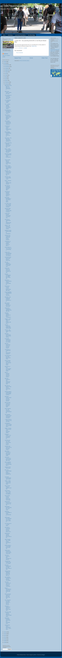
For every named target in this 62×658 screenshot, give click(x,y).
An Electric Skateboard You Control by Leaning (7, 340)
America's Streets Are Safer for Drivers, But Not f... (8, 608)
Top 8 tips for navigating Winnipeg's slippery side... (7, 187)
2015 (5, 63)
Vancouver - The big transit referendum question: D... (8, 139)
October (7, 68)
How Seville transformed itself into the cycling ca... (8, 123)
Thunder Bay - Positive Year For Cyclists (8, 562)
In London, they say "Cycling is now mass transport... (8, 205)
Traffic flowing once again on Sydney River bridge (8, 167)
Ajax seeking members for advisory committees (8, 579)
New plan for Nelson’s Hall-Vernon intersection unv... (8, 387)
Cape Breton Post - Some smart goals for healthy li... (8, 492)
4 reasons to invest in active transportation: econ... (8, 128)
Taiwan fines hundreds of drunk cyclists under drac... (8, 552)
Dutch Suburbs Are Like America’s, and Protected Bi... (8, 410)
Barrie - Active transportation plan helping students (8, 150)
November (7, 66)
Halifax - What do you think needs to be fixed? (8, 482)
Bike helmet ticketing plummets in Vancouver (8, 305)
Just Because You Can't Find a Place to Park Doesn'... (8, 442)
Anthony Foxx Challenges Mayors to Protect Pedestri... (7, 237)
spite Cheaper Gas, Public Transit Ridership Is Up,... (8, 541)
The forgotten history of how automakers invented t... (8, 416)
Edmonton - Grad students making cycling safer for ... (8, 282)
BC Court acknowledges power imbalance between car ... (8, 472)
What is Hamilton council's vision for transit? (7, 374)
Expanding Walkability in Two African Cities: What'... (8, 199)
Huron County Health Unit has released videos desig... (8, 362)
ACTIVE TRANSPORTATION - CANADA (21, 6)
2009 (5, 640)
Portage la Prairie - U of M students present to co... (8, 436)
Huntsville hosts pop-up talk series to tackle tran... (8, 259)
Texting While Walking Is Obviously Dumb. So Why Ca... (7, 573)
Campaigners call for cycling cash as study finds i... (8, 425)
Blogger (43, 654)
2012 (5, 635)
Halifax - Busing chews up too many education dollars (8, 430)
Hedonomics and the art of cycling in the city (8, 503)
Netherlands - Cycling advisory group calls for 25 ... (8, 535)
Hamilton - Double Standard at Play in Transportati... (8, 315)
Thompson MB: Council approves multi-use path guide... (8, 614)
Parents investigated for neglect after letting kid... (8, 276)
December (7, 64)
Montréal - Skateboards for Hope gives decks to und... (8, 567)
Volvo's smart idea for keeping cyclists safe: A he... (8, 162)
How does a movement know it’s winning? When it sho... (8, 529)
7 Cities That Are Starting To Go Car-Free (8, 420)
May (6, 76)
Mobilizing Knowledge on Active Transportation (8, 513)
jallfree (35, 654)
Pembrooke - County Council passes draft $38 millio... (8, 288)
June (6, 75)
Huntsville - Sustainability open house (8, 478)
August (6, 71)
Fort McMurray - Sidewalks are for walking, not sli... (8, 112)
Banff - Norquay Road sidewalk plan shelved (8, 182)
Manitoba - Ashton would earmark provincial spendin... (8, 398)
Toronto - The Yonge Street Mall (8, 330)
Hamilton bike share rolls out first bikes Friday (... (8, 448)
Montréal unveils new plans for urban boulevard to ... (8, 156)
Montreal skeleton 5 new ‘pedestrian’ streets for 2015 (7, 381)
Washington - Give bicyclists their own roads (8, 508)
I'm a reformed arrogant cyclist (8, 101)
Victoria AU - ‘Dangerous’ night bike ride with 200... (8, 309)
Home (4, 35)
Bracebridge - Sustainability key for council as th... (8, 134)
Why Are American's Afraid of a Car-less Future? (7, 345)
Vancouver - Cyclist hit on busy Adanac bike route (8, 459)
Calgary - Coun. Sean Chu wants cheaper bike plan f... (8, 321)
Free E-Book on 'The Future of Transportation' (8, 249)
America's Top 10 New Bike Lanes (8, 177)
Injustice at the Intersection (8, 468)
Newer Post (18, 58)
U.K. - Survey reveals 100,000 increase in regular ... (7, 106)
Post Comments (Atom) (24, 60)
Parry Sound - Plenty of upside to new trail (8, 487)
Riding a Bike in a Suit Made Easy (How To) (8, 547)
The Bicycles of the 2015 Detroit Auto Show (8, 357)
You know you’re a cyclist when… (8, 524)
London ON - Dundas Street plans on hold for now (8, 215)
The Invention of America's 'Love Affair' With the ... (8, 97)
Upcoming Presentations (20, 35)
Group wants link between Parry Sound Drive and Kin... (8, 145)
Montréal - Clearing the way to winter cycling (8, 335)
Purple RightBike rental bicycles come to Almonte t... (8, 294)
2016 (5, 61)
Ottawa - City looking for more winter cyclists (8, 227)
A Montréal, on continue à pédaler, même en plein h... (8, 243)
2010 (5, 638)
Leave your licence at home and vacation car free (8, 270)
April (6, 78)
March (6, 80)
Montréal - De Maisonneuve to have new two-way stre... (8, 173)
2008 (5, 642)
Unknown (6, 53)
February (7, 82)
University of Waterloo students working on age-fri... (7, 193)
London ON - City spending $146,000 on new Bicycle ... (8, 254)
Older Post (44, 58)
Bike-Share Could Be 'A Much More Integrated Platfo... (7, 453)
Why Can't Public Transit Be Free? (8, 92)
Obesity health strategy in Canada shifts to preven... (8, 210)
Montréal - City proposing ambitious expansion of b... (8, 299)
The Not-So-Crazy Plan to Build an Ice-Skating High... (8, 117)
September (7, 70)
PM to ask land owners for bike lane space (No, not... (8, 596)
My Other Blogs (31, 35)
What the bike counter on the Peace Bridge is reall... (7, 404)
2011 (5, 637)
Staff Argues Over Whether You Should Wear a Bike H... (8, 519)
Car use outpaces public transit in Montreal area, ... (8, 264)
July (6, 73)
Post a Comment (19, 52)
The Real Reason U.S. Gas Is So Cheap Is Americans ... (8, 584)
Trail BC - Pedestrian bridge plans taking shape (8, 326)
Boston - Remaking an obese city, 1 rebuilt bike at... (8, 590)
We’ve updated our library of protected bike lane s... (8, 464)
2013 (5, 633)
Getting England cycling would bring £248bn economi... (8, 393)
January (7, 83)
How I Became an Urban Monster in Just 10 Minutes (8, 602)
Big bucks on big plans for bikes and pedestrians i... (8, 87)
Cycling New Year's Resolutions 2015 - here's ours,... (8, 627)
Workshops (10, 35)
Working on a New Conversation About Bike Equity (8, 368)
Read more (34, 46)
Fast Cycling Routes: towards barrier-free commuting (7, 497)
